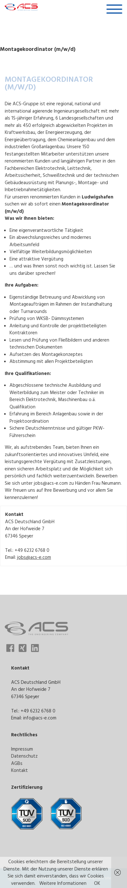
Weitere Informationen (62, 883)
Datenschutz (24, 756)
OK (97, 883)
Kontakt (19, 770)
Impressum (22, 749)
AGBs (16, 763)
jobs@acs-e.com (34, 557)
